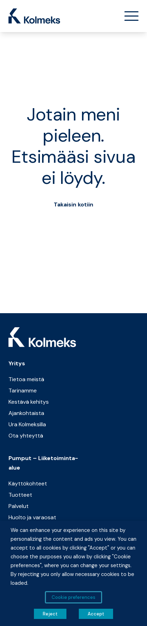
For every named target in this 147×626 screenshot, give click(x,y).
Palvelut (18, 506)
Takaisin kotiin (73, 204)
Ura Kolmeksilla (27, 424)
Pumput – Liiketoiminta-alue (43, 462)
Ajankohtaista (26, 413)
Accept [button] (96, 614)
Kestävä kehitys (28, 401)
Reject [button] (50, 614)
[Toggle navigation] (129, 16)
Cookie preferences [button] (73, 597)
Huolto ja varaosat (32, 517)
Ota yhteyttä (25, 435)
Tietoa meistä (26, 379)
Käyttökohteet (27, 483)
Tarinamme (22, 390)
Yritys (16, 363)
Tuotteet (20, 494)
